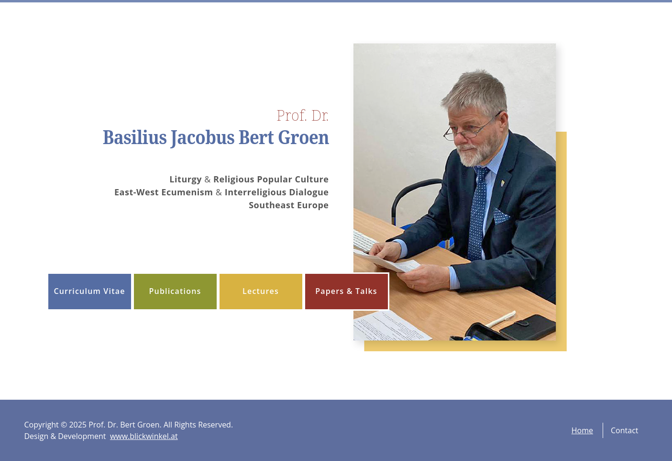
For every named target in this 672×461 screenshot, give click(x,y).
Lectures (260, 291)
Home (582, 430)
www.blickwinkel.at (144, 436)
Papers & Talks (346, 291)
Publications (175, 291)
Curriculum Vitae (89, 291)
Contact (624, 430)
